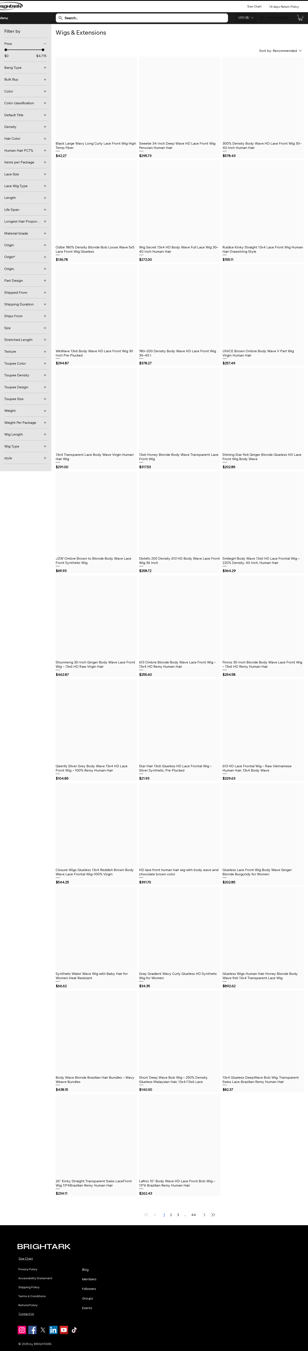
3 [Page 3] (178, 1215)
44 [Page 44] (193, 1215)
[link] (300, 18)
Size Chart (26, 1258)
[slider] (5, 49)
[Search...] (142, 17)
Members (89, 1279)
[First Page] (146, 1214)
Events (87, 1308)
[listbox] (246, 17)
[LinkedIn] (53, 1330)
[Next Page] (204, 1214)
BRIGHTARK (44, 1246)
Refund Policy (27, 1305)
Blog (85, 1269)
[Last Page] (213, 1214)
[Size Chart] (254, 6)
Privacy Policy (27, 1269)
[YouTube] (64, 1330)
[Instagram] (22, 1330)
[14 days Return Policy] (284, 6)
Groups (87, 1298)
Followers (89, 1289)
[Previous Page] (154, 1214)
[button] (246, 17)
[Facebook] (32, 1330)
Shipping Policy (28, 1287)
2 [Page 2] (171, 1215)
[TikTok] (74, 1330)
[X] (43, 1330)
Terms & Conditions (32, 1296)
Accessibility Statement (35, 1278)
